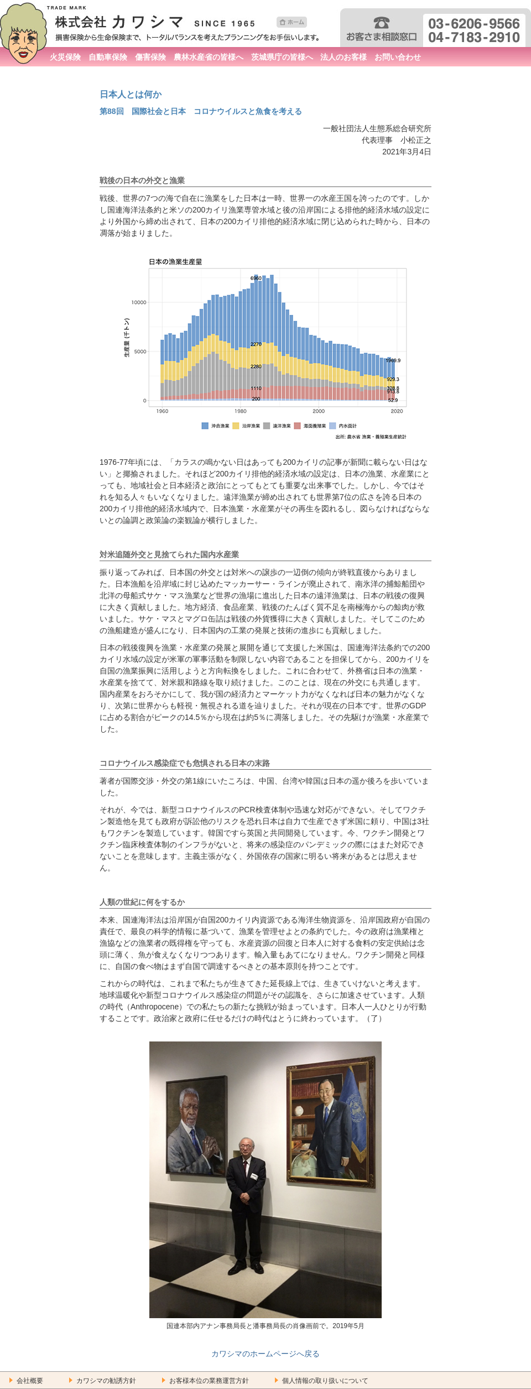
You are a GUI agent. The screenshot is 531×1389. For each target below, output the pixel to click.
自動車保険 (107, 57)
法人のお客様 (343, 57)
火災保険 (65, 57)
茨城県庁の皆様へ (282, 57)
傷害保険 (150, 57)
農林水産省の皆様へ (208, 57)
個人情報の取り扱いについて (325, 1381)
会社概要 (30, 1381)
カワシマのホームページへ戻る (265, 1353)
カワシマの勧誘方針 (106, 1381)
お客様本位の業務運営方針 (209, 1381)
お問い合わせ (397, 57)
